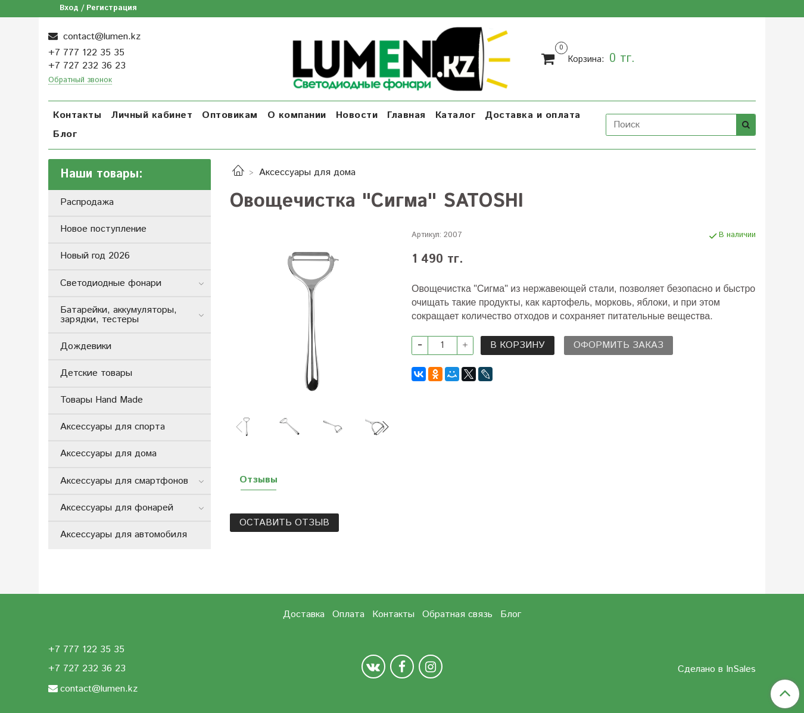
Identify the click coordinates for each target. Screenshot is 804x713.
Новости (357, 115)
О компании (296, 115)
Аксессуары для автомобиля (123, 534)
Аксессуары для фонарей (116, 508)
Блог (65, 134)
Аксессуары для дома (307, 172)
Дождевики (85, 346)
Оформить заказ (618, 345)
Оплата (348, 614)
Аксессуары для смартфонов (124, 481)
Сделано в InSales (717, 669)
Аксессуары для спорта (112, 427)
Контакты (77, 115)
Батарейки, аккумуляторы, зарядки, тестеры (118, 314)
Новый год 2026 (95, 256)
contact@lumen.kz (100, 36)
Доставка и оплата (533, 115)
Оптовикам (230, 115)
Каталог (455, 115)
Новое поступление (103, 229)
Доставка (304, 614)
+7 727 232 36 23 (87, 66)
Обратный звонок (80, 81)
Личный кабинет (151, 115)
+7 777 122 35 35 (86, 53)
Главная (406, 115)
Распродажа (87, 202)
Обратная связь (457, 614)
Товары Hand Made (101, 400)
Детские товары (96, 373)
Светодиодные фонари (110, 283)
